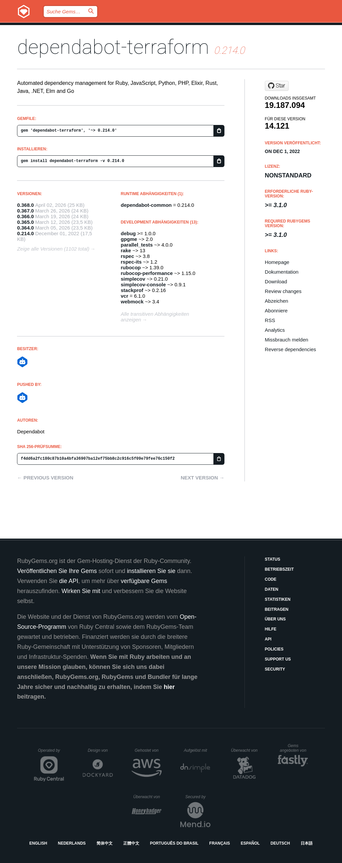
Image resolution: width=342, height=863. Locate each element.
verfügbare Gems (144, 581)
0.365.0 (25, 222)
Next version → (202, 477)
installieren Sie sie (151, 571)
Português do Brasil (174, 843)
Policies (274, 649)
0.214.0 (25, 233)
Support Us (278, 659)
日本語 (307, 843)
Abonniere (276, 310)
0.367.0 (25, 210)
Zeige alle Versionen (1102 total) (53, 249)
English (38, 843)
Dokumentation (218, 28)
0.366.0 (25, 216)
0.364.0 (25, 228)
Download (276, 281)
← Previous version (45, 477)
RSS (270, 320)
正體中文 (131, 843)
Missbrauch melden (286, 339)
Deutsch (280, 843)
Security (275, 669)
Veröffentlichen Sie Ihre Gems (57, 571)
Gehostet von (148, 750)
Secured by (197, 797)
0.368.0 (25, 205)
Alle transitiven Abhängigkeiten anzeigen (155, 316)
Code (271, 579)
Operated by (51, 752)
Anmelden (267, 28)
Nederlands (72, 843)
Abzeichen (276, 301)
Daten (271, 589)
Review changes (283, 291)
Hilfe (271, 629)
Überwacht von (245, 750)
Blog (152, 28)
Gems (178, 28)
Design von (100, 750)
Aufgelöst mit (197, 750)
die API (68, 581)
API (268, 639)
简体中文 (105, 843)
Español (250, 843)
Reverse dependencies (290, 349)
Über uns (275, 619)
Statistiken (278, 599)
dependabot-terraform (113, 47)
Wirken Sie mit (80, 591)
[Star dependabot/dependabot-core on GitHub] (277, 86)
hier (169, 687)
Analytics (275, 330)
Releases (119, 28)
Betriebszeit (279, 569)
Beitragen (277, 609)
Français (219, 843)
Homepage (277, 262)
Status (272, 559)
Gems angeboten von (294, 748)
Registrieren (311, 28)
